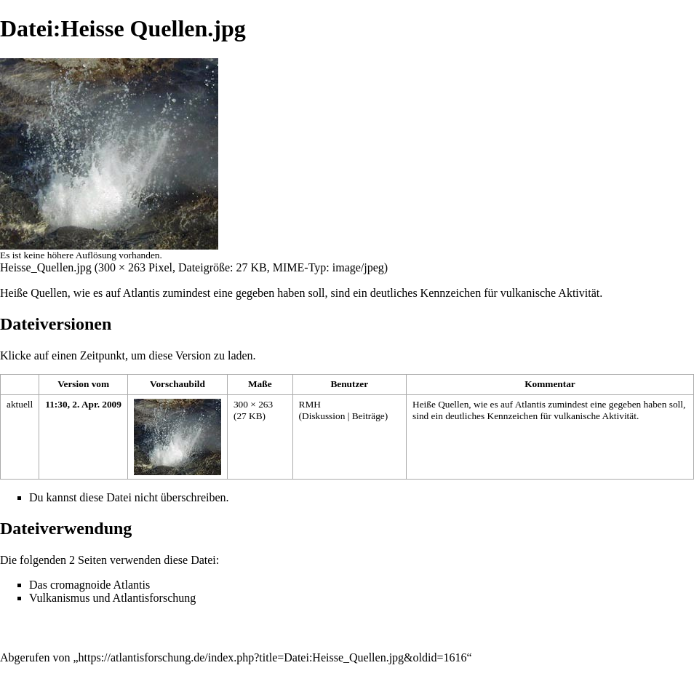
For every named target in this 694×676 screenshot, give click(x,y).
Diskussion (323, 415)
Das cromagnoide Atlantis (89, 584)
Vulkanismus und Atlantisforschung (112, 598)
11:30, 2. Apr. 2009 (83, 404)
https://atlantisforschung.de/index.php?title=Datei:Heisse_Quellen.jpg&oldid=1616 (273, 657)
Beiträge (368, 415)
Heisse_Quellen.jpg (46, 267)
